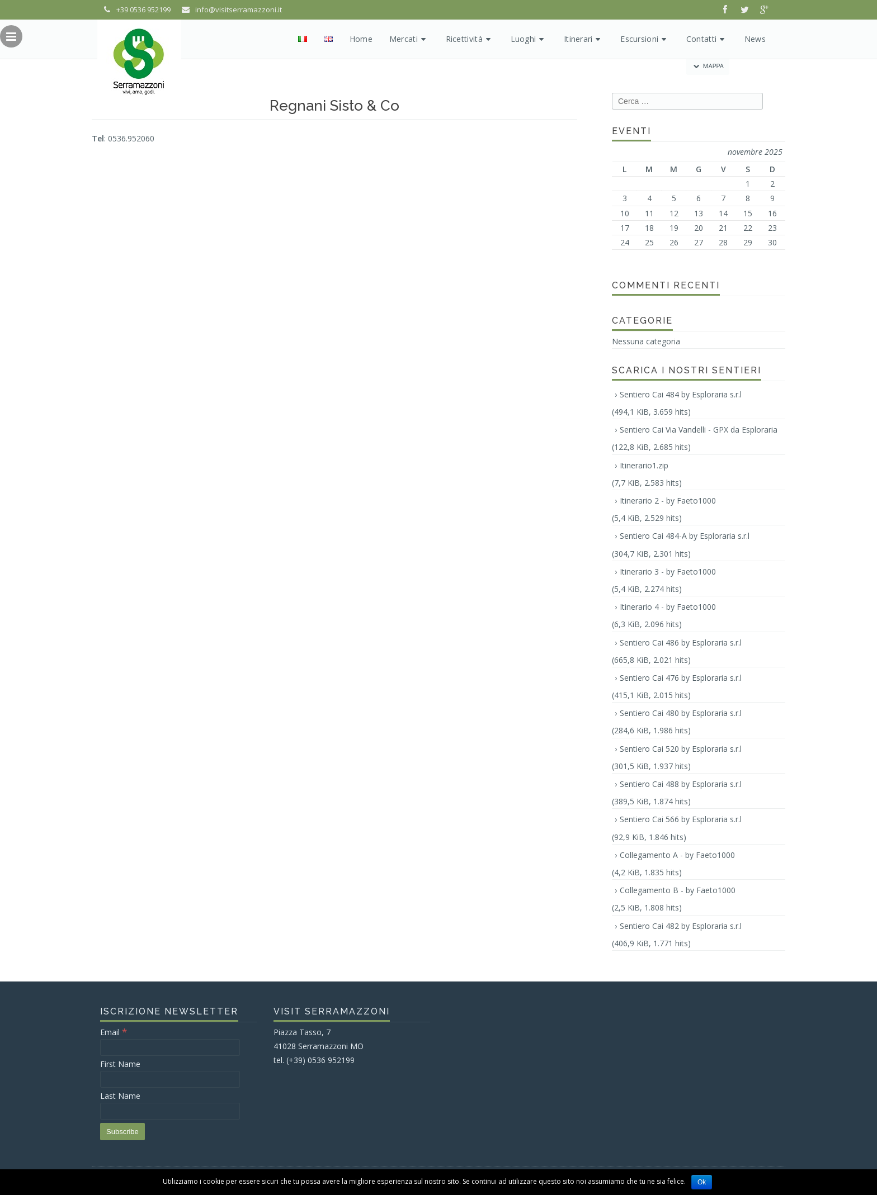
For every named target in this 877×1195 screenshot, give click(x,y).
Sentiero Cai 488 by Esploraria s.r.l (681, 784)
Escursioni (644, 39)
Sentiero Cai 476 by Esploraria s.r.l (681, 677)
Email (113, 1032)
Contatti (707, 39)
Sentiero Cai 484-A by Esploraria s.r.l (684, 535)
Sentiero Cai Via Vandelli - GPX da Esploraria (698, 429)
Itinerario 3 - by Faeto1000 (668, 571)
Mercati (409, 39)
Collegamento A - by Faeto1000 (677, 855)
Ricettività (470, 39)
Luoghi (529, 39)
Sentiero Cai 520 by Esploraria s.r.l (681, 748)
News (755, 39)
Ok (701, 1182)
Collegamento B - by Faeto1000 (677, 890)
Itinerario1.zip (644, 465)
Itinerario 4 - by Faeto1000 (668, 606)
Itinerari (583, 39)
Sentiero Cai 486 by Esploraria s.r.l (681, 642)
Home (361, 39)
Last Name (120, 1095)
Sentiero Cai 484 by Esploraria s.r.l (681, 394)
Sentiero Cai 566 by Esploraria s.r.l (681, 819)
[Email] (170, 1047)
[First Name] (170, 1079)
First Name (120, 1064)
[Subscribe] (122, 1131)
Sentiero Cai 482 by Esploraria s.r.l (681, 926)
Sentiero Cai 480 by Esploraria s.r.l (681, 713)
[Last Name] (170, 1111)
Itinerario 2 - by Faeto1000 (668, 500)
